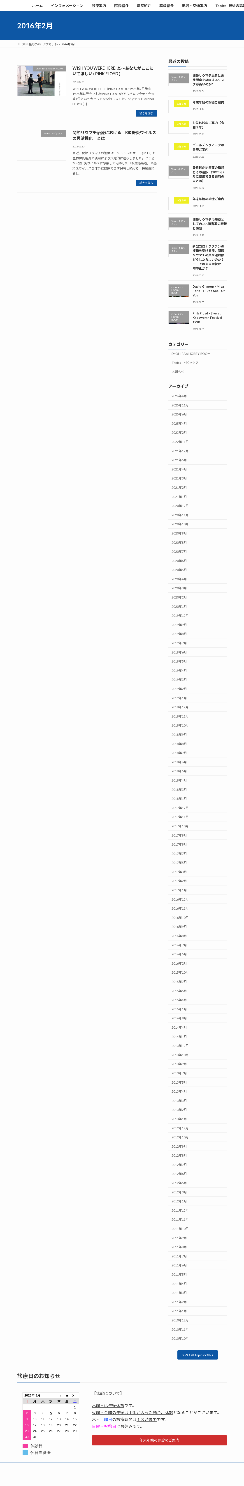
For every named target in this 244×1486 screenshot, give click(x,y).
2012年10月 (180, 1137)
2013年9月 (179, 1064)
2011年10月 (180, 1229)
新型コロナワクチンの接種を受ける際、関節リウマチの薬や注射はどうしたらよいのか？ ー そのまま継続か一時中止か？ (210, 257)
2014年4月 (179, 1027)
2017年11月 (180, 817)
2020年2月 (179, 597)
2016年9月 (179, 927)
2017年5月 (179, 863)
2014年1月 (179, 1037)
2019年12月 (180, 616)
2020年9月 (179, 533)
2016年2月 (179, 963)
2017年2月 (179, 881)
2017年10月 (180, 826)
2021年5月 (179, 460)
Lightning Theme (121, 1478)
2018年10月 (180, 725)
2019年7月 (179, 643)
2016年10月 (180, 918)
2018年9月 (179, 734)
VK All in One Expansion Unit (151, 1478)
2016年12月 (180, 899)
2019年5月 (179, 661)
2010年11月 (180, 1329)
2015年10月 (180, 973)
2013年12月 (180, 1046)
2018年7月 (179, 753)
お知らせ (178, 372)
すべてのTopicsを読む (197, 1356)
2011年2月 (179, 1302)
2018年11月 (180, 716)
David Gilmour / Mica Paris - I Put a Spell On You (209, 290)
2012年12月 (180, 1128)
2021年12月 (180, 451)
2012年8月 (179, 1156)
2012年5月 (179, 1183)
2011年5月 (179, 1274)
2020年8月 (179, 542)
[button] (159, 1442)
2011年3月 (179, 1293)
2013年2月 (179, 1110)
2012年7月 (179, 1165)
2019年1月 (179, 698)
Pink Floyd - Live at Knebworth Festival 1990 (207, 317)
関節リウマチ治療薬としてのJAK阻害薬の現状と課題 (210, 224)
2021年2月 (179, 487)
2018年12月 (180, 707)
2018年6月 (179, 762)
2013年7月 (179, 1073)
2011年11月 (180, 1220)
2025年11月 (180, 405)
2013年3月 (179, 1101)
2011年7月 (179, 1256)
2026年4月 (179, 396)
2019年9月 (179, 625)
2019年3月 (179, 680)
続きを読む (146, 113)
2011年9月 (179, 1238)
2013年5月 (179, 1082)
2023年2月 (179, 433)
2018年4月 (179, 780)
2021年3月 (179, 478)
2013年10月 (180, 1055)
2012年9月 (179, 1146)
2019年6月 (179, 652)
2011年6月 (179, 1265)
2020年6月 (179, 561)
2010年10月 (180, 1339)
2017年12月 (180, 808)
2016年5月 (179, 954)
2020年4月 (179, 579)
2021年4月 (179, 469)
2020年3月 (179, 588)
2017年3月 (179, 872)
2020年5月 (179, 570)
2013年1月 (179, 1119)
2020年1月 (179, 606)
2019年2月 (179, 689)
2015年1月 (179, 1009)
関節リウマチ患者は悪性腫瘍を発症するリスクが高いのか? (208, 79)
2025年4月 (179, 423)
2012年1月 (179, 1201)
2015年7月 (179, 982)
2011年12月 (180, 1210)
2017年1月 (179, 890)
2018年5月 (179, 771)
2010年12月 (180, 1320)
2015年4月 (179, 1000)
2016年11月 (180, 908)
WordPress (98, 1478)
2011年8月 (179, 1247)
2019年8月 (179, 634)
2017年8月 (179, 844)
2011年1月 (179, 1311)
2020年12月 (180, 506)
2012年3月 (179, 1192)
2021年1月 (179, 497)
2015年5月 (179, 991)
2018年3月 (179, 789)
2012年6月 (179, 1174)
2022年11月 (180, 442)
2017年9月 (179, 835)
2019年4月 (179, 670)
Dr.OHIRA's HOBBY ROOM (191, 353)
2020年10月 (180, 524)
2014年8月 (179, 1018)
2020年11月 (180, 515)
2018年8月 (179, 744)
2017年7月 (179, 853)
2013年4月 (179, 1092)
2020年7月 (179, 551)
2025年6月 (179, 414)
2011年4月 (179, 1284)
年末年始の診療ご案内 (208, 102)
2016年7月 (179, 945)
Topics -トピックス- (186, 363)
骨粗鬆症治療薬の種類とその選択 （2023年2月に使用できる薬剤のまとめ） (208, 174)
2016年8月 (179, 936)
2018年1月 (179, 799)
